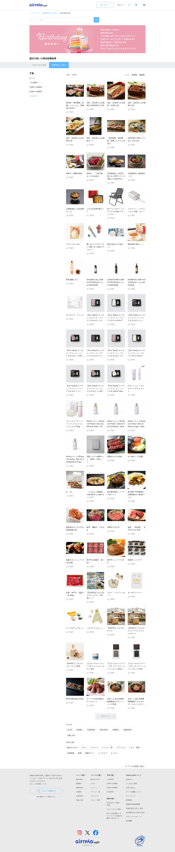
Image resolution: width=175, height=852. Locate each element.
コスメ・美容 (95, 800)
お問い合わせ (130, 788)
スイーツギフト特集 (114, 809)
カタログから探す (39, 65)
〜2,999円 (33, 83)
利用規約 (129, 800)
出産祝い (79, 792)
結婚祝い (79, 783)
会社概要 (129, 821)
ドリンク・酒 (95, 792)
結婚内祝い (80, 788)
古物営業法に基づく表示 (134, 808)
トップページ (34, 13)
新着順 (134, 75)
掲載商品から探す (50, 13)
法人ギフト (104, 5)
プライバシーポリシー (134, 817)
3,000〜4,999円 (35, 87)
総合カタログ (95, 779)
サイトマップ (130, 796)
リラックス (94, 796)
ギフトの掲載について (134, 792)
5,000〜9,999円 (35, 92)
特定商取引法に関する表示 (135, 812)
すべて (32, 78)
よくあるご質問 (131, 783)
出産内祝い (80, 796)
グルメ (93, 783)
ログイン (120, 5)
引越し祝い (80, 800)
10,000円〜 (34, 96)
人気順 (126, 75)
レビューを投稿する (46, 791)
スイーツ (94, 788)
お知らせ (129, 779)
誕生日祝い (80, 779)
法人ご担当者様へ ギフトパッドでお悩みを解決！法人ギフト (114, 815)
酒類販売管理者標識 (133, 804)
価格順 (142, 75)
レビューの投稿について (39, 784)
